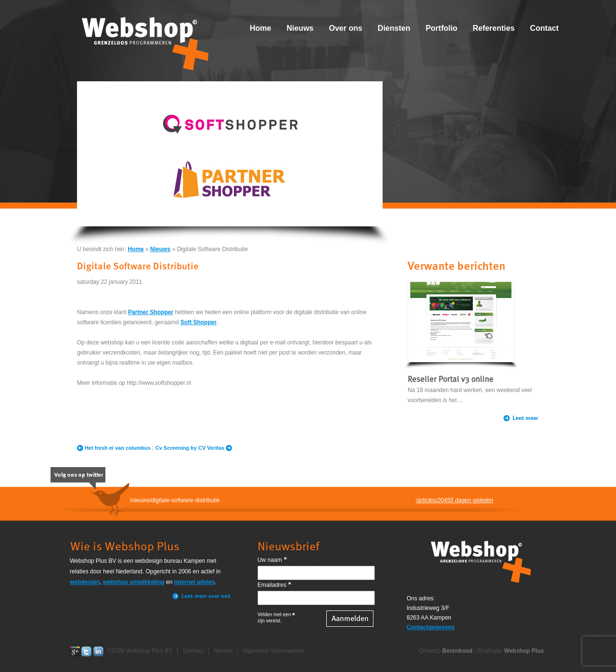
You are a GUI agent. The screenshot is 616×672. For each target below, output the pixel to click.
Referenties (493, 28)
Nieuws (299, 28)
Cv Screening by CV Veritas (190, 448)
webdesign (85, 582)
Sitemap (193, 650)
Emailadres (271, 585)
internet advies (194, 582)
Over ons (345, 28)
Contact (544, 28)
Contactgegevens (431, 627)
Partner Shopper (150, 312)
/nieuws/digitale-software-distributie (175, 500)
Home (260, 28)
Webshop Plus (524, 650)
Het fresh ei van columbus (118, 448)
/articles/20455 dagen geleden (454, 500)
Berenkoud (457, 650)
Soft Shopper (198, 322)
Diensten (394, 28)
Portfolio (441, 28)
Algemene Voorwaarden (273, 650)
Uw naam (269, 560)
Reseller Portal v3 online (450, 380)
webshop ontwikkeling (134, 582)
